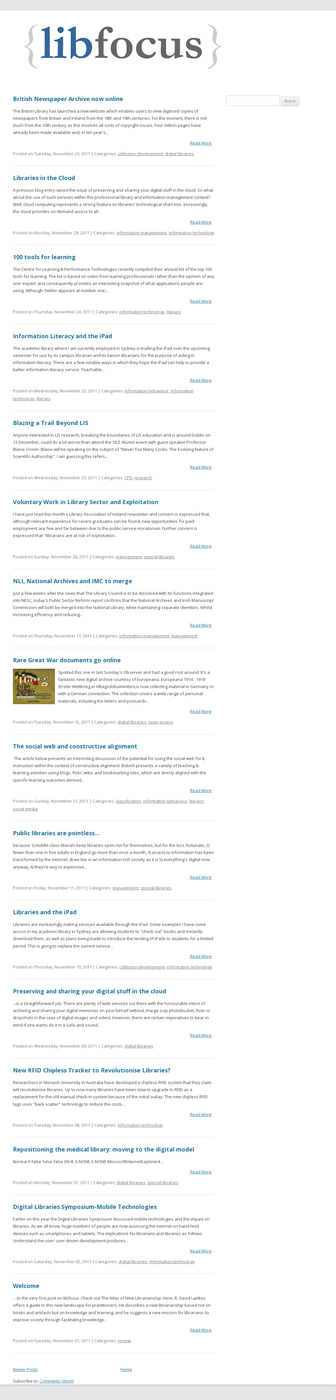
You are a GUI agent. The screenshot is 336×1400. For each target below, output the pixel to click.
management (129, 557)
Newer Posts (25, 1369)
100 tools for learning (44, 257)
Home (126, 1369)
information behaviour (146, 391)
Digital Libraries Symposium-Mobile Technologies (85, 1207)
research (143, 478)
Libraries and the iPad (45, 912)
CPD (128, 478)
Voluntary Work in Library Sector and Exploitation (85, 502)
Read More (201, 143)
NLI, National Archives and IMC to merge (72, 581)
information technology (191, 233)
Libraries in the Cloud (44, 178)
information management (142, 233)
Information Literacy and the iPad (62, 336)
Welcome (26, 1286)
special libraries (159, 557)
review (124, 1341)
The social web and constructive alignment (75, 746)
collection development (140, 154)
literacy (174, 312)
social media (25, 809)
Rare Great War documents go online (67, 660)
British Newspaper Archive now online (68, 99)
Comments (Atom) (56, 1381)
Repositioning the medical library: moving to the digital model (103, 1149)
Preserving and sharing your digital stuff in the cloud (89, 991)
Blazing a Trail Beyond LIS (50, 423)
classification (128, 801)
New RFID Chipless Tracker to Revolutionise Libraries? (92, 1070)
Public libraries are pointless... (56, 833)
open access (160, 722)
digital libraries (179, 154)
